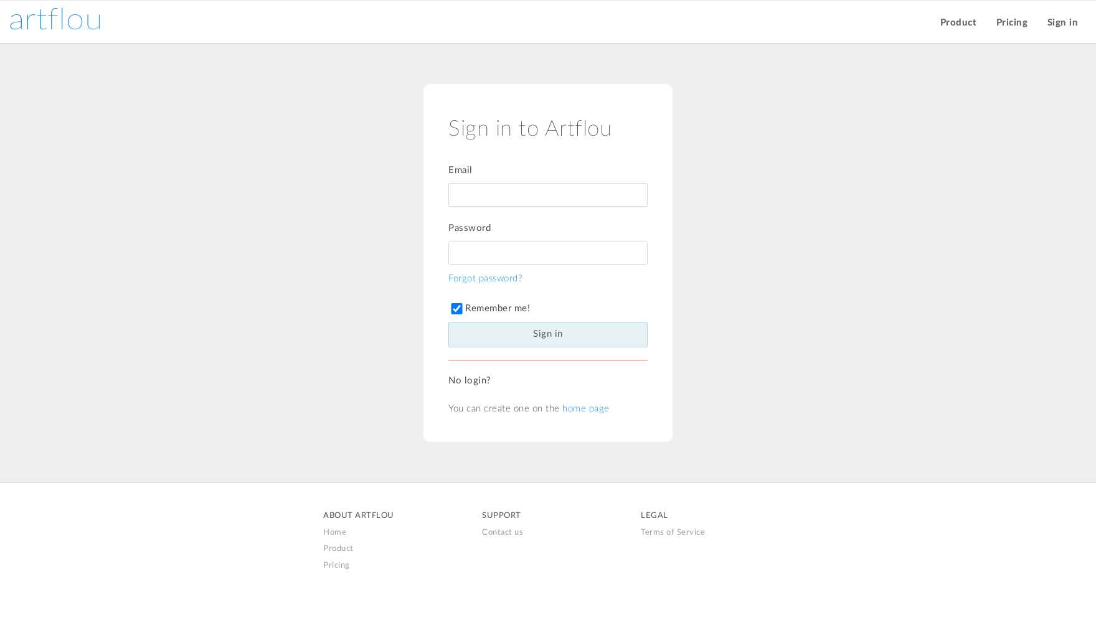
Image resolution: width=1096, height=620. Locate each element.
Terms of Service (673, 532)
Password (469, 228)
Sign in (1063, 22)
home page (586, 408)
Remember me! (489, 308)
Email (460, 170)
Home (334, 532)
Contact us (502, 532)
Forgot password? (485, 278)
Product (958, 22)
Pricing (1012, 22)
